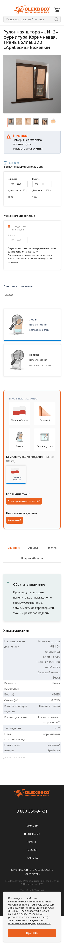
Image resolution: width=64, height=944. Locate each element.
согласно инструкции (27, 148)
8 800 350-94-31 (32, 811)
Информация (32, 834)
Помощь (32, 841)
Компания (32, 826)
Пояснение (9, 162)
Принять (32, 933)
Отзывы (32, 849)
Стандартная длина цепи (19, 228)
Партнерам (32, 857)
